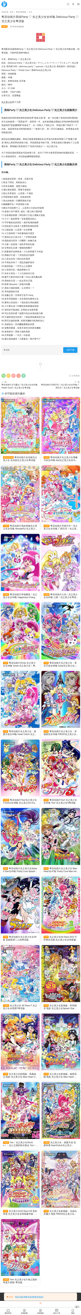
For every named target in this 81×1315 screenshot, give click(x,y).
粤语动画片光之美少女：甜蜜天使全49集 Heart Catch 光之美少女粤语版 (20, 735)
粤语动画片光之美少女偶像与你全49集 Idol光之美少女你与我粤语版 (60, 459)
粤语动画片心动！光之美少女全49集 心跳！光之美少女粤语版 (60, 597)
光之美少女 (6, 102)
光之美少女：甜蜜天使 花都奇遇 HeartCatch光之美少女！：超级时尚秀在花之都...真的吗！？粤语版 (60, 1149)
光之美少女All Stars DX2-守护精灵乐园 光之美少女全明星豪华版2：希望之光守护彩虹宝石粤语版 (60, 942)
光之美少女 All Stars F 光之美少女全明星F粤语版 (19, 1011)
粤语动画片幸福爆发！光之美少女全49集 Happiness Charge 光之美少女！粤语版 (20, 597)
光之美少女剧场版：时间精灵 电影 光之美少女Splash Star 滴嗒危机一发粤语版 (60, 1011)
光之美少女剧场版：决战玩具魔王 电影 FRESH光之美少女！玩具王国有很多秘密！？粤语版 (60, 1218)
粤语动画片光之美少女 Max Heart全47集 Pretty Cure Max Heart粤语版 (60, 873)
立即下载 (70, 350)
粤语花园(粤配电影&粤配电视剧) (29, 1297)
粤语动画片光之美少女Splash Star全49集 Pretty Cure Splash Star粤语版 (20, 873)
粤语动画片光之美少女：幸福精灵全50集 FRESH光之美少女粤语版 (60, 735)
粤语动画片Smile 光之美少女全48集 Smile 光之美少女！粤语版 (20, 666)
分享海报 (74, 376)
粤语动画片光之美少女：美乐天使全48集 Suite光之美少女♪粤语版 (60, 666)
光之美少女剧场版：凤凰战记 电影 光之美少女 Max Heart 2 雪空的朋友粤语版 (20, 1080)
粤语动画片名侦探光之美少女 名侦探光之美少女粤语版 (20, 459)
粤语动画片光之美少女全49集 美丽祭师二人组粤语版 (20, 942)
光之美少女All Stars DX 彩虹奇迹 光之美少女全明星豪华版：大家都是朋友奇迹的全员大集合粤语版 (19, 1218)
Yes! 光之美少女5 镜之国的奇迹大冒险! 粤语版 (19, 1287)
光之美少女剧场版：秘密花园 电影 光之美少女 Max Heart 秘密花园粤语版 (60, 1080)
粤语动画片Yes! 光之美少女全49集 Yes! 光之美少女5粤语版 (60, 804)
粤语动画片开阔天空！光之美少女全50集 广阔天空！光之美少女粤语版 (60, 528)
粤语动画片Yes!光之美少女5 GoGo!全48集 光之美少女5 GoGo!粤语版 (20, 804)
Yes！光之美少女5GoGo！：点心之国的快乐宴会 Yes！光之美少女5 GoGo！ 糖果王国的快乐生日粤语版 (20, 1149)
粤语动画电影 (50, 884)
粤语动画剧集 (18, 27)
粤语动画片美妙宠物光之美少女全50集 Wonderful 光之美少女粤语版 (20, 528)
